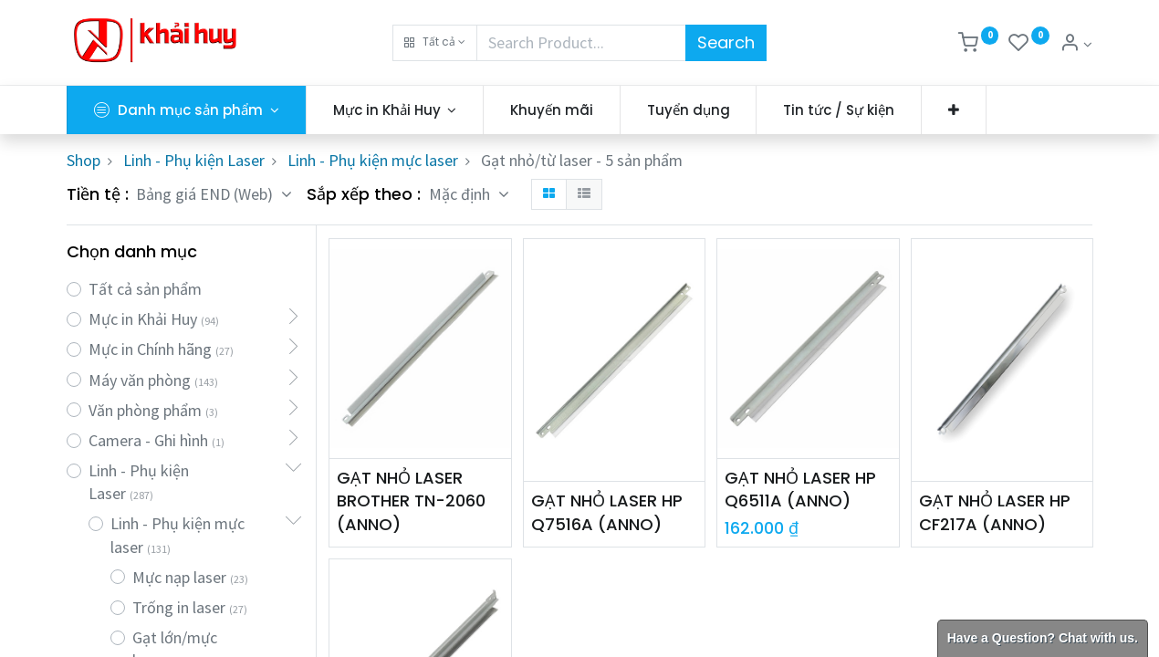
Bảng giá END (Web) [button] (206, 193)
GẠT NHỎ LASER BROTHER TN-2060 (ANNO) (411, 500)
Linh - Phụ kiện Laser (194, 160)
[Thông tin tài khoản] (1076, 44)
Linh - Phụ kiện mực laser (372, 160)
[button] (434, 43)
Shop (83, 160)
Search (726, 42)
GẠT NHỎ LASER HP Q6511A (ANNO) (800, 489)
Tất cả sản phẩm (145, 288)
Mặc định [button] (461, 193)
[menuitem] (552, 110)
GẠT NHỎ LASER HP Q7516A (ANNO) (607, 512)
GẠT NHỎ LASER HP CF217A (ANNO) (994, 512)
